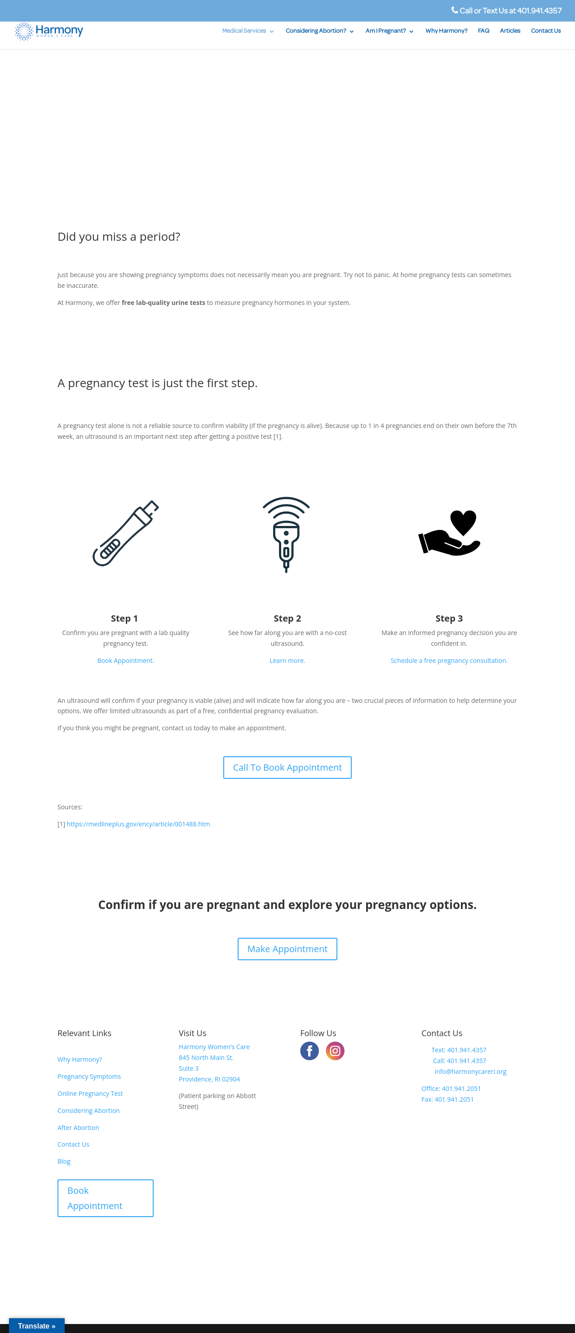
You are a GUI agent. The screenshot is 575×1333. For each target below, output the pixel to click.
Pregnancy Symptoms (89, 1076)
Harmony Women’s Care (214, 1046)
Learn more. (287, 660)
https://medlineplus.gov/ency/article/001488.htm (138, 824)
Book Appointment (95, 1198)
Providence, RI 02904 (209, 1079)
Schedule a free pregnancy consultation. (449, 660)
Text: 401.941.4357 (454, 1050)
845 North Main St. (206, 1057)
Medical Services (244, 31)
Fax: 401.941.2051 (447, 1099)
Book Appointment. (125, 660)
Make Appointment (288, 949)
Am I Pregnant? (386, 31)
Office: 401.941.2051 (451, 1088)
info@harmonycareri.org (463, 1071)
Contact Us (546, 31)
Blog (64, 1161)
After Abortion (78, 1127)
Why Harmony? (446, 31)
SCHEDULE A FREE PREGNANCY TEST (143, 157)
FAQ (483, 31)
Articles (510, 31)
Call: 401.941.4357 (453, 1060)
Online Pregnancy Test (90, 1093)
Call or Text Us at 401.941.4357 (506, 11)
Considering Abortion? (316, 31)
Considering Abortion (89, 1110)
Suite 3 (189, 1068)
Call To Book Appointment (287, 767)
